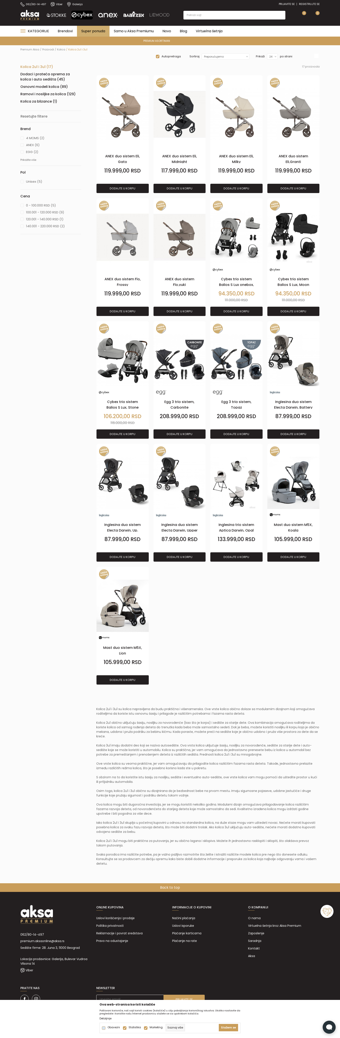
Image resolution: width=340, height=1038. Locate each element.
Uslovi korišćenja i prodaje (115, 918)
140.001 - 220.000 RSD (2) (45, 226)
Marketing (156, 1027)
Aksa (251, 956)
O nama (254, 918)
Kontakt (254, 948)
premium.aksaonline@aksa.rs (42, 941)
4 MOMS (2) (35, 138)
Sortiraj (194, 56)
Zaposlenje (256, 933)
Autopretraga (171, 56)
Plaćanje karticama (186, 933)
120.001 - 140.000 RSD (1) (45, 219)
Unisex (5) (34, 181)
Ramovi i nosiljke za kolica (48, 94)
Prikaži (260, 56)
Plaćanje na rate (184, 941)
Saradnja (254, 941)
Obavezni (114, 1027)
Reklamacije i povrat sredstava (119, 933)
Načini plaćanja (183, 918)
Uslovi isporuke (183, 926)
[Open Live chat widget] (329, 1027)
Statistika (135, 1027)
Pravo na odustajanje (112, 941)
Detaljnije (105, 1018)
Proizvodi (48, 49)
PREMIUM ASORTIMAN (169, 41)
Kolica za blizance (38, 101)
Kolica (61, 49)
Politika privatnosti (110, 926)
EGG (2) (32, 152)
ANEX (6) (33, 145)
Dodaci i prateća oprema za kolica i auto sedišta (45, 77)
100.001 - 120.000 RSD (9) (45, 212)
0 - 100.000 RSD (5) (41, 205)
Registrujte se (309, 4)
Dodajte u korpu (122, 188)
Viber (29, 970)
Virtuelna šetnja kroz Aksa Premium (274, 926)
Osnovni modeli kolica (44, 86)
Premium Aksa (29, 49)
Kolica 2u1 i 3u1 (36, 66)
